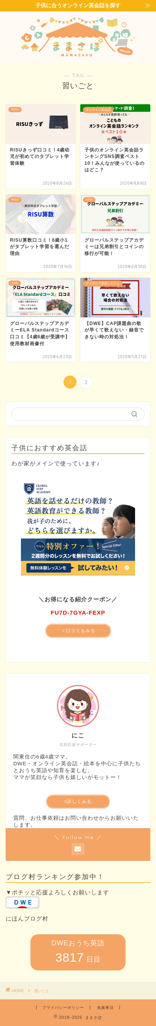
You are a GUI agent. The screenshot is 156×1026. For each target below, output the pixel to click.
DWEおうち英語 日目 (78, 951)
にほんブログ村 (27, 918)
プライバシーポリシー (63, 1007)
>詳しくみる (78, 801)
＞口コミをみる (78, 630)
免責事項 (105, 1007)
